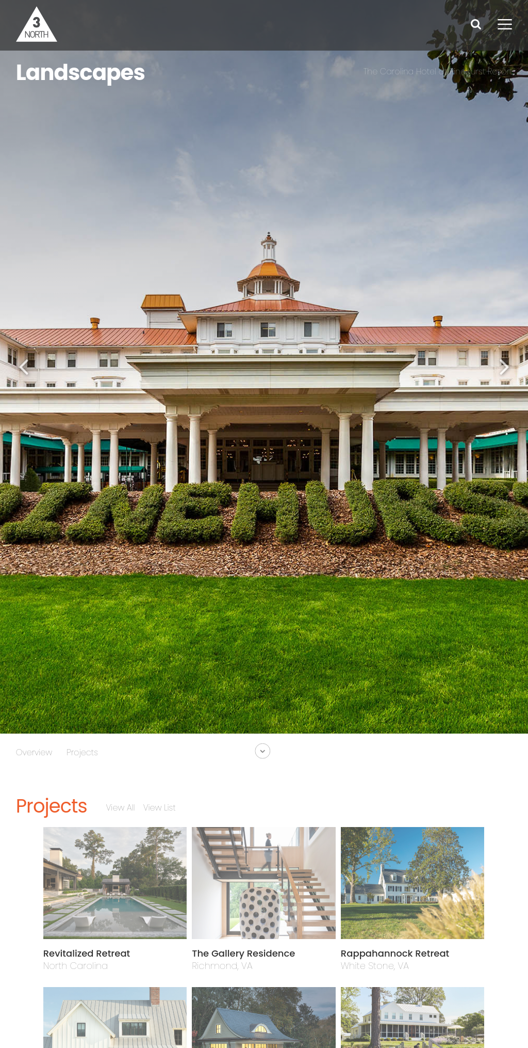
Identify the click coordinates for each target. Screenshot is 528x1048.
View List (159, 808)
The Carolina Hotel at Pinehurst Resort (438, 71)
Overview (34, 752)
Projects (82, 752)
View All (120, 808)
